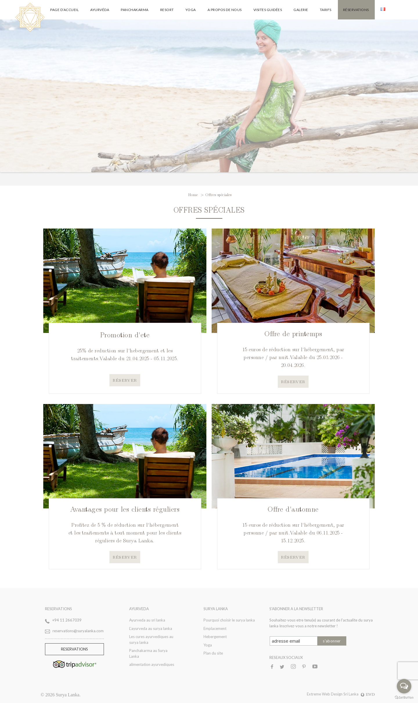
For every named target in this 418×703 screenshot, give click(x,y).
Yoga (190, 10)
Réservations (356, 10)
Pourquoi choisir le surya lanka (229, 620)
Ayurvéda (99, 10)
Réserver (125, 380)
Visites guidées (267, 10)
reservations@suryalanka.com (78, 630)
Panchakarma (135, 10)
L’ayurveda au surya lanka (150, 628)
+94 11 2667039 (67, 620)
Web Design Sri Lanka (348, 694)
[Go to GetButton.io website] (404, 697)
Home (193, 194)
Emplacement (214, 628)
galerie (300, 10)
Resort (167, 10)
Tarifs (325, 10)
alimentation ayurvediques (151, 664)
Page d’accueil (64, 10)
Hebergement (215, 636)
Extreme (314, 694)
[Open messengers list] (404, 686)
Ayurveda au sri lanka (147, 620)
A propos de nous (225, 10)
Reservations (74, 649)
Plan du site (213, 653)
